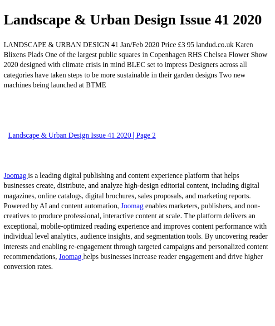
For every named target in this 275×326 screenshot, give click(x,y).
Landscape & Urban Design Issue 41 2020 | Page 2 (82, 135)
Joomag (16, 175)
